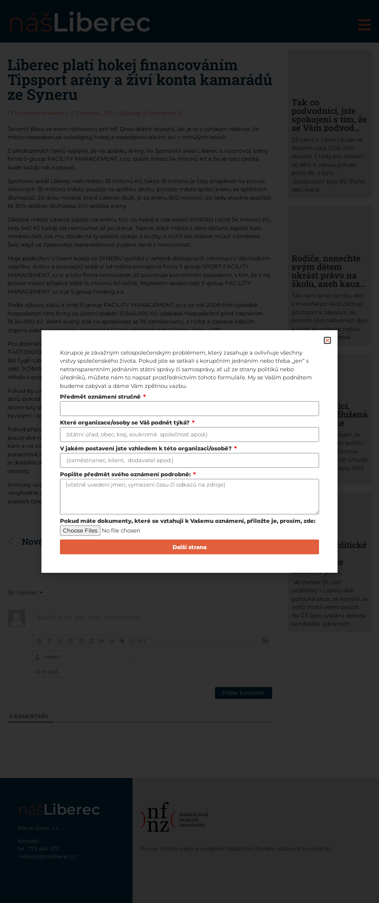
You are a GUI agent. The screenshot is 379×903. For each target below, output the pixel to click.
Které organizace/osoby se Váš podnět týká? (125, 423)
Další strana (189, 547)
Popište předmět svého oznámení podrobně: (126, 474)
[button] (327, 340)
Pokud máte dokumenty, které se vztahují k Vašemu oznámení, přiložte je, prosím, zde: (187, 521)
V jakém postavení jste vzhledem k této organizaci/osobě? (146, 449)
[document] (189, 451)
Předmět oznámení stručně (101, 397)
